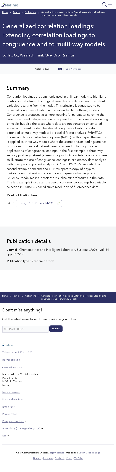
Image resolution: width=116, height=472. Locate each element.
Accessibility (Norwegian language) (21, 428)
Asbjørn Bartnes (56, 453)
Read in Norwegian (70, 69)
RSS (4, 436)
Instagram (48, 458)
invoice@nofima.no (12, 367)
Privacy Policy (9, 414)
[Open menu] (94, 5)
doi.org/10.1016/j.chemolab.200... (39, 203)
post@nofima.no (11, 360)
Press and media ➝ (12, 400)
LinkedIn (37, 458)
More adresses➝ (11, 392)
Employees (8, 407)
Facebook (59, 458)
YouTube (78, 458)
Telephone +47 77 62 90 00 (17, 353)
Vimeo (69, 458)
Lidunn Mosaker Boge (89, 453)
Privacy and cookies (13, 421)
